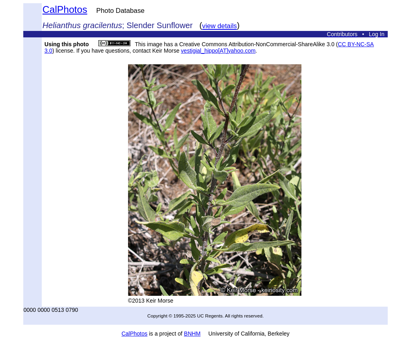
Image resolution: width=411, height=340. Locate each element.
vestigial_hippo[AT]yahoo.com (218, 50)
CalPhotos (65, 9)
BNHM (192, 333)
